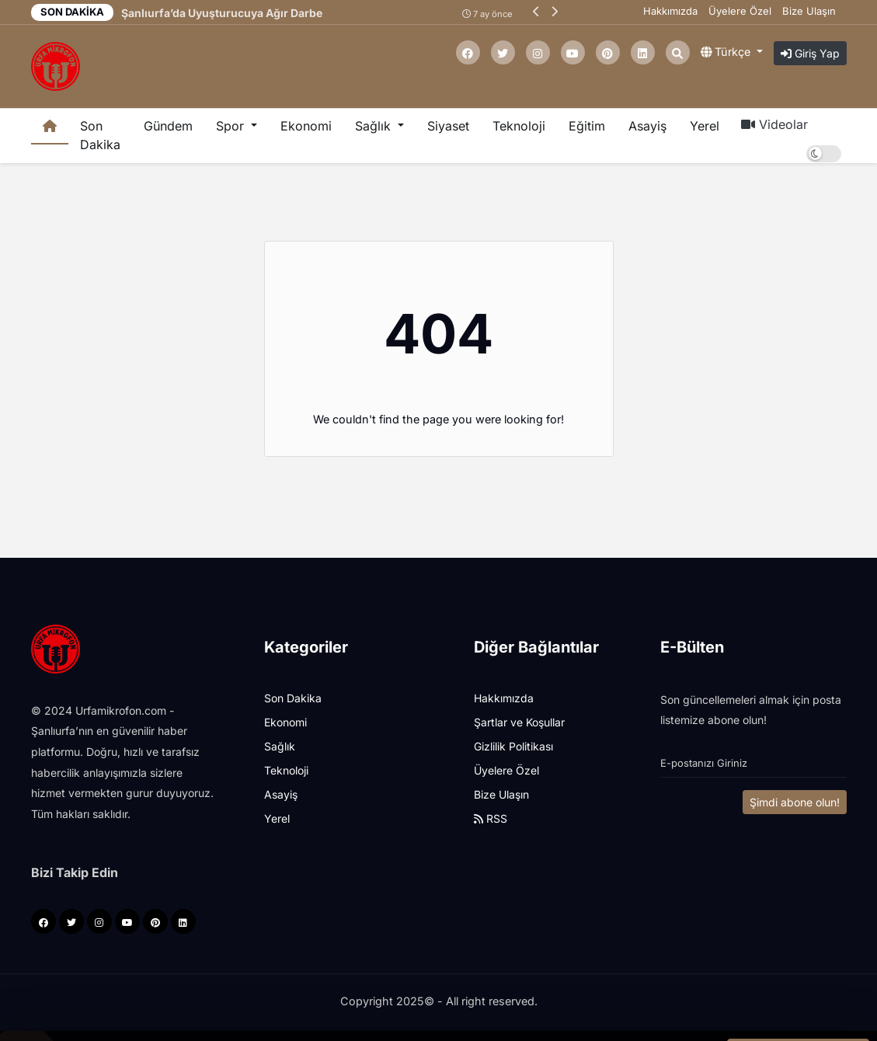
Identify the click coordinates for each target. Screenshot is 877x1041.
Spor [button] (232, 126)
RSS (490, 818)
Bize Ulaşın (809, 11)
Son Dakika (100, 135)
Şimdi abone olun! (795, 802)
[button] (536, 11)
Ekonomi (306, 126)
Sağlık (279, 746)
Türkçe (727, 51)
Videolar (774, 124)
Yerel (704, 126)
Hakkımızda (670, 11)
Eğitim (587, 126)
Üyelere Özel (739, 11)
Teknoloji (518, 126)
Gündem (168, 126)
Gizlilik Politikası (513, 746)
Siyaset (448, 126)
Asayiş (647, 126)
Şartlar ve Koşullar (519, 722)
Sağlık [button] (375, 126)
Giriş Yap (810, 53)
